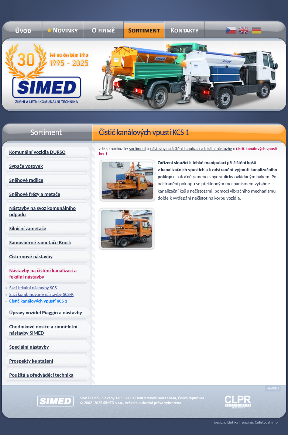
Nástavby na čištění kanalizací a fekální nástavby (191, 148)
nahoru (273, 388)
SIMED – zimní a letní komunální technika (46, 73)
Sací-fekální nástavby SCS (33, 287)
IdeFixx (232, 422)
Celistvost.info (266, 422)
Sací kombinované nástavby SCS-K (41, 294)
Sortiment (137, 148)
